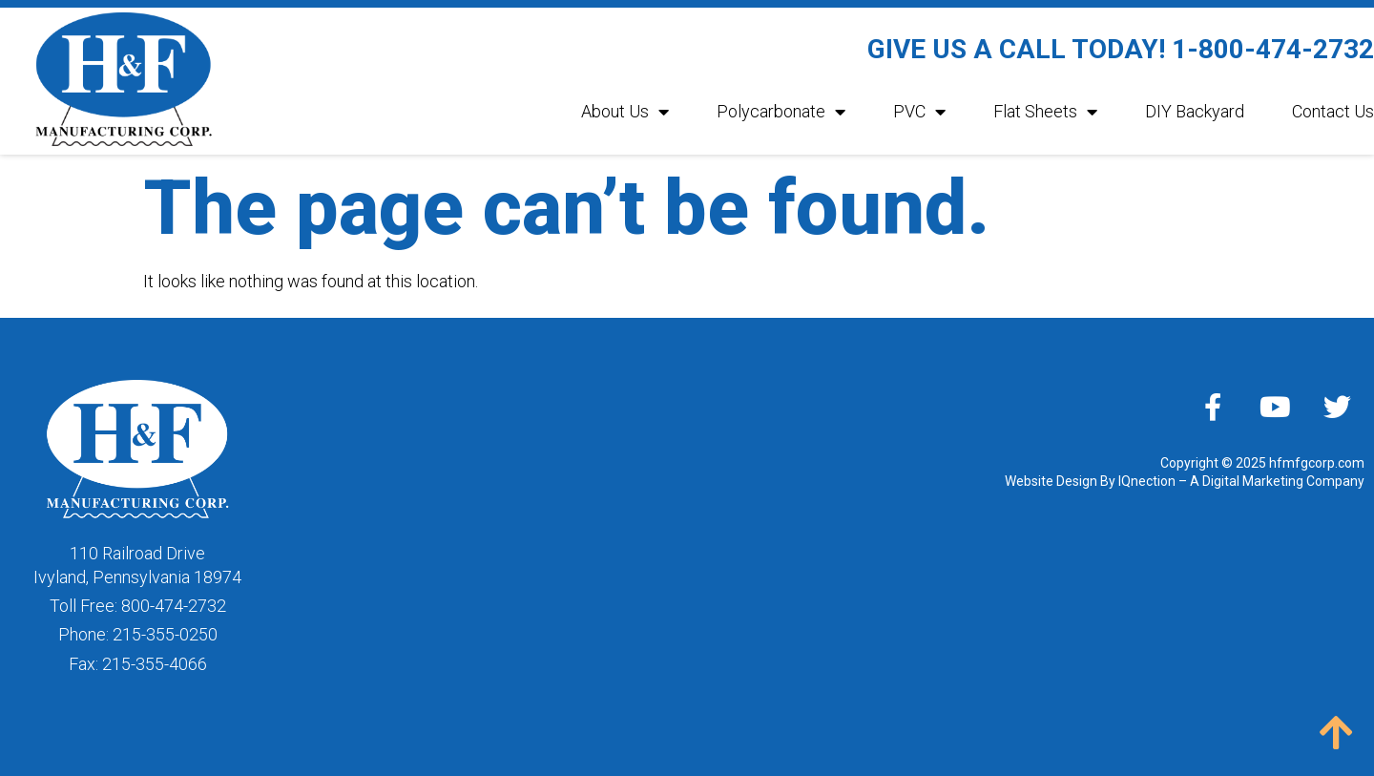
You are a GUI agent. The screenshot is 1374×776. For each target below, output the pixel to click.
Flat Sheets (1045, 112)
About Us (625, 112)
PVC (919, 112)
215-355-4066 (154, 664)
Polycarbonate (781, 112)
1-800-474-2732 (1273, 49)
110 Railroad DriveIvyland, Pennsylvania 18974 (137, 565)
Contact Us (1333, 111)
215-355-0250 (165, 634)
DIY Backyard (1194, 111)
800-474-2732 (173, 606)
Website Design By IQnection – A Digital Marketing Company (1184, 481)
